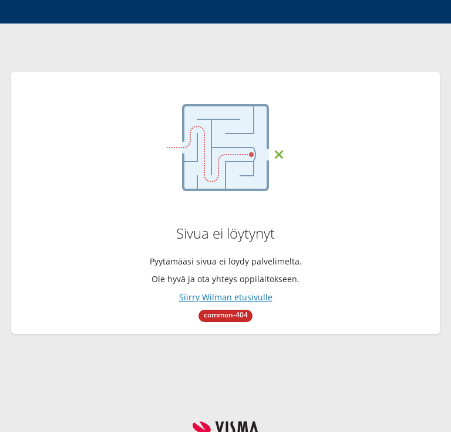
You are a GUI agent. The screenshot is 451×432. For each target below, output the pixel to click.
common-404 (226, 315)
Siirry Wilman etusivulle (225, 297)
